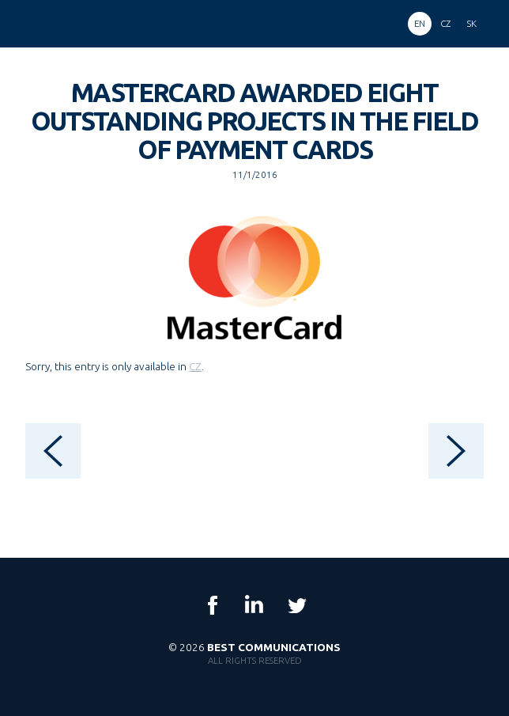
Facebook (212, 605)
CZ (195, 366)
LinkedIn (254, 605)
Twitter (296, 605)
